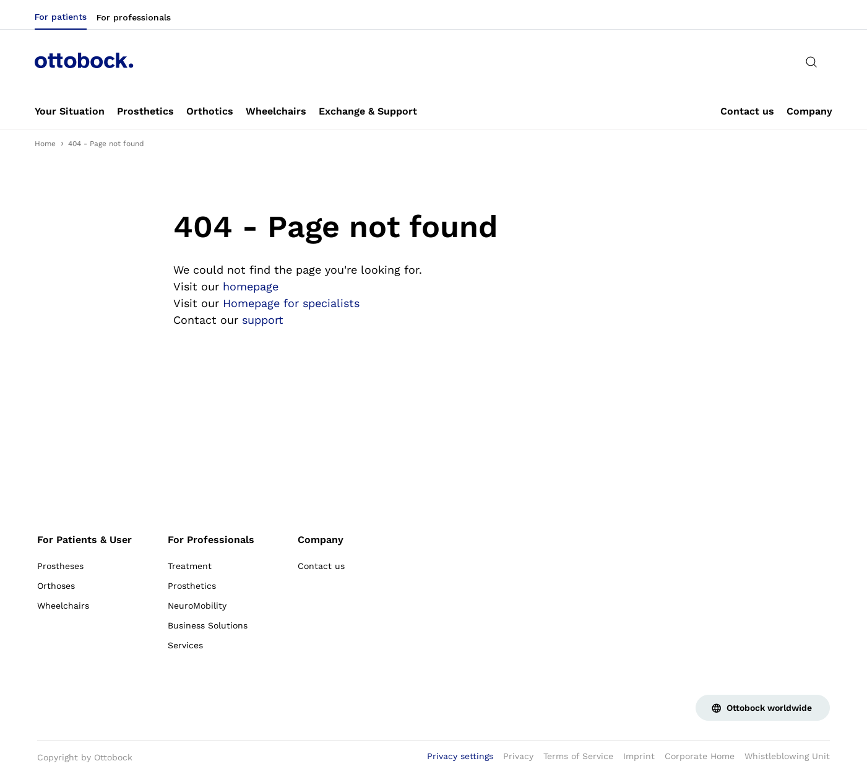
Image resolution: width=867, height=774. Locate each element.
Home (45, 143)
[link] (70, 111)
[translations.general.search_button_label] (811, 62)
